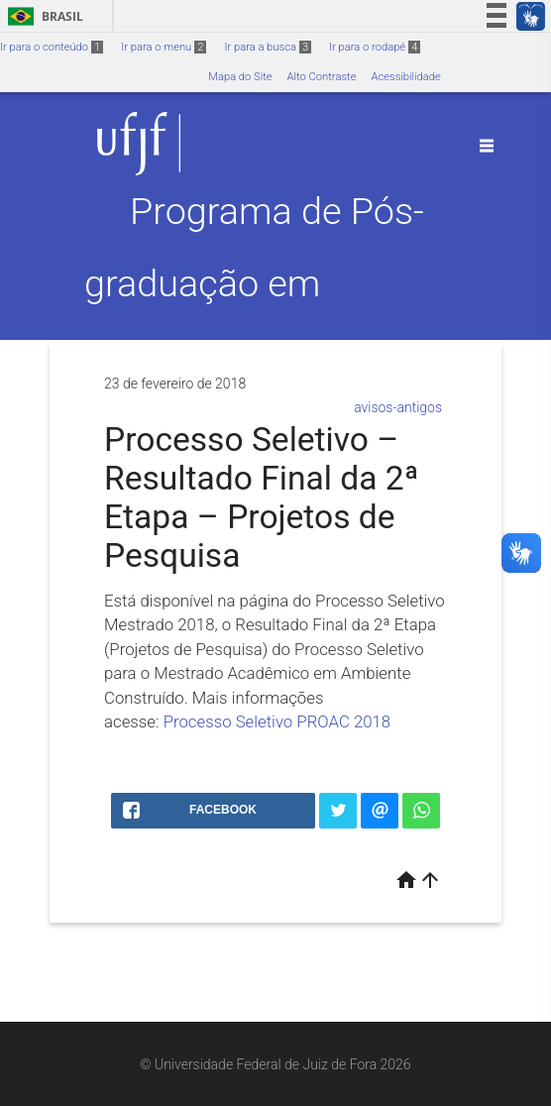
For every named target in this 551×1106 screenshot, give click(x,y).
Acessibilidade (405, 76)
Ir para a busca (267, 47)
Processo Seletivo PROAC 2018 (277, 721)
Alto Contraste (322, 76)
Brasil (42, 16)
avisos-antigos (398, 407)
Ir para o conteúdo (51, 47)
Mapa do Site (240, 76)
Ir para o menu (163, 47)
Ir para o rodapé (374, 47)
